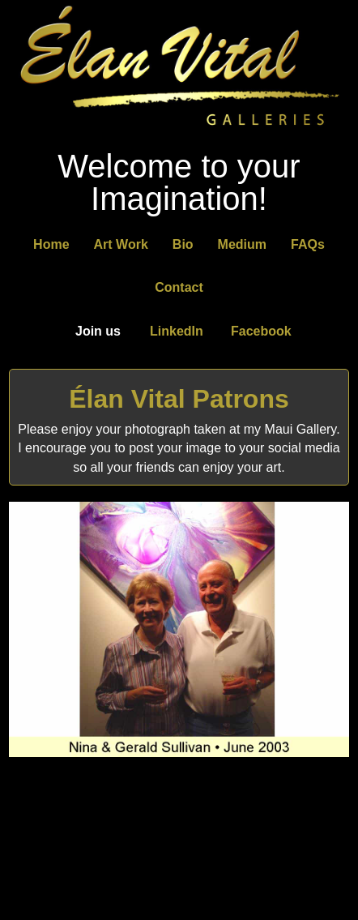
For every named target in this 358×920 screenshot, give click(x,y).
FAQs (308, 244)
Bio (183, 244)
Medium (242, 244)
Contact (179, 287)
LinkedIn (176, 331)
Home (51, 244)
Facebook (261, 331)
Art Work (121, 244)
